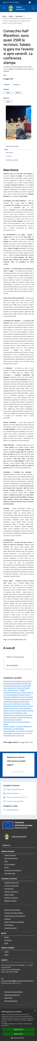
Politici (6, 867)
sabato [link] (15, 275)
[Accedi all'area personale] (30, 2)
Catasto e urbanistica (11, 898)
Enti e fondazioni (9, 864)
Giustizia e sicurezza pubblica (13, 913)
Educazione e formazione (12, 910)
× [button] (35, 1010)
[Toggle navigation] (4, 8)
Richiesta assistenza (10, 1001)
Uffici (6, 861)
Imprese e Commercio (11, 891)
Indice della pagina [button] (12, 146)
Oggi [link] (18, 373)
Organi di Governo (10, 855)
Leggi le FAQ (8, 998)
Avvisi (6, 943)
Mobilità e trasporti (10, 901)
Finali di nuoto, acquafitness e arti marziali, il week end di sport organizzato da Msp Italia (17, 682)
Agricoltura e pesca (10, 928)
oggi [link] (31, 551)
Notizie (6, 937)
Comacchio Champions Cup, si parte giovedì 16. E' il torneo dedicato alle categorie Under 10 (18, 693)
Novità (11, 16)
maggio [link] (30, 192)
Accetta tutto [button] (18, 1029)
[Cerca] (33, 8)
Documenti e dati (9, 873)
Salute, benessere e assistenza (14, 922)
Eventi (6, 955)
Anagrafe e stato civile (11, 882)
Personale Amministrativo (12, 870)
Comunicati (19, 16)
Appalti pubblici (9, 894)
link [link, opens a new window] (8, 1025)
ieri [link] (32, 268)
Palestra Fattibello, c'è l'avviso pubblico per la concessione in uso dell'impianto (17, 727)
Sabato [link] (12, 176)
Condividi (8, 85)
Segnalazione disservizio (12, 995)
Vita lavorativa (9, 888)
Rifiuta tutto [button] (18, 1034)
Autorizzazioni (8, 925)
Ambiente (7, 919)
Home (4, 16)
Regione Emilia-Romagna (11, 2)
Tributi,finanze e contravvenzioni (14, 916)
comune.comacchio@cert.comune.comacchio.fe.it (17, 981)
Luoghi (6, 952)
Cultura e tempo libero (11, 885)
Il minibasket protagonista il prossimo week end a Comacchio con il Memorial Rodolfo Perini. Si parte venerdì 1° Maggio (17, 688)
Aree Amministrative (11, 858)
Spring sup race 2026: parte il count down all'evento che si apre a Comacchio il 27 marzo (18, 705)
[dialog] (18, 1025)
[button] (18, 1038)
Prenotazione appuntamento (13, 992)
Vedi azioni (17, 85)
